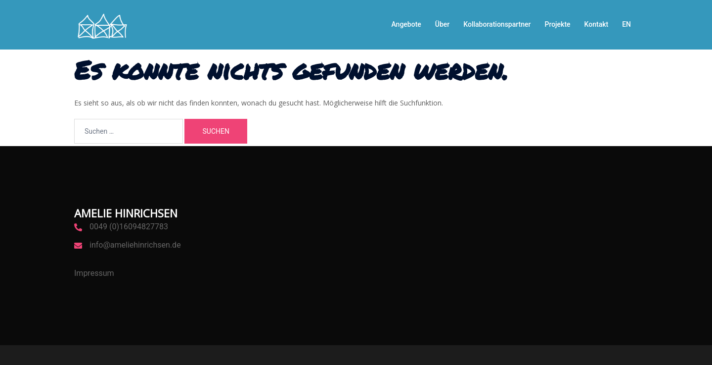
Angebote (406, 24)
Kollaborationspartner (497, 24)
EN (626, 24)
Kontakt (596, 24)
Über (442, 24)
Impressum (94, 273)
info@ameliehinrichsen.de (135, 245)
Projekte (557, 24)
